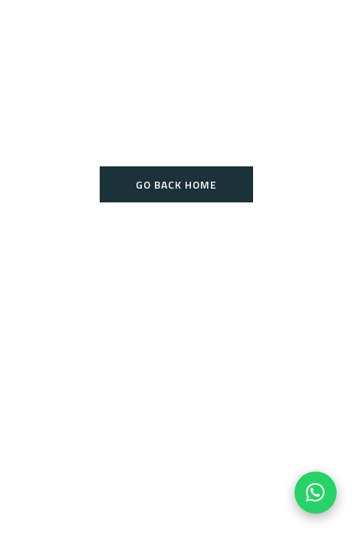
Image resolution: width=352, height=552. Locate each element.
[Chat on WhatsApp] (315, 493)
